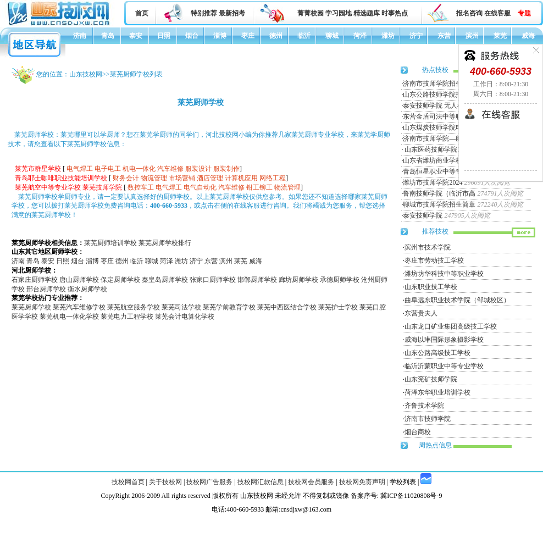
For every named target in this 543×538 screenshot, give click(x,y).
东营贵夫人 (421, 313)
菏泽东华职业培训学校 (437, 392)
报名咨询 (469, 13)
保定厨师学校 (120, 280)
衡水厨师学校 (87, 289)
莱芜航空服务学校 (133, 307)
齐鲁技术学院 (424, 405)
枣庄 (247, 36)
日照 (163, 36)
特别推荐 (204, 13)
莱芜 (500, 36)
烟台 (191, 36)
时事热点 (394, 13)
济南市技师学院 (428, 419)
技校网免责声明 (362, 482)
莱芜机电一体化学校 (69, 316)
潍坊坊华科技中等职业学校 (444, 274)
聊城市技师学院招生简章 (439, 204)
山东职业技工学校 (431, 287)
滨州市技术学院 (428, 247)
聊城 (332, 36)
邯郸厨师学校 (257, 280)
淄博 (219, 36)
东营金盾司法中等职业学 (439, 116)
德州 (275, 36)
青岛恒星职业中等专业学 (439, 171)
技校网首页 (128, 482)
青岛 (107, 36)
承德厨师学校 (339, 280)
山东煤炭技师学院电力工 (439, 127)
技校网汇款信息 (260, 482)
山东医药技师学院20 (433, 149)
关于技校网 (165, 482)
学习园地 (338, 13)
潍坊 (388, 36)
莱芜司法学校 (181, 307)
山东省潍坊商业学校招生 (439, 160)
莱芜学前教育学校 (229, 307)
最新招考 (232, 13)
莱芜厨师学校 (31, 307)
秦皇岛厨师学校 (165, 280)
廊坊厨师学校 (298, 280)
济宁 (416, 36)
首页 (141, 13)
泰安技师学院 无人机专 (436, 105)
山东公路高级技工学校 (437, 353)
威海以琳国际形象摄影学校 (444, 339)
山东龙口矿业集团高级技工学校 (451, 326)
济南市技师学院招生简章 (439, 83)
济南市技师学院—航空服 (439, 138)
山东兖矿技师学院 (431, 379)
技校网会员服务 (311, 482)
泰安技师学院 (422, 215)
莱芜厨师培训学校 (110, 243)
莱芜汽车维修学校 (79, 307)
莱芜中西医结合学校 (287, 307)
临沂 (304, 36)
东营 (444, 36)
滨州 (472, 36)
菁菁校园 (310, 13)
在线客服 (497, 13)
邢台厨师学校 (46, 289)
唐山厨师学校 (79, 280)
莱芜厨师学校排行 (164, 243)
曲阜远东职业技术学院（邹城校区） (457, 300)
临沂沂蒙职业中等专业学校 (444, 366)
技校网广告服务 (209, 482)
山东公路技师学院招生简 (439, 94)
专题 (524, 13)
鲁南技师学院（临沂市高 (439, 193)
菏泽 (360, 36)
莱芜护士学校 (338, 307)
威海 (528, 36)
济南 (79, 36)
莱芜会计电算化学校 (184, 316)
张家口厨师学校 (213, 280)
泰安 (135, 36)
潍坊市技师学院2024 (432, 182)
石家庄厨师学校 (35, 280)
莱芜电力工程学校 (127, 316)
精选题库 (366, 13)
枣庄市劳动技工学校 (434, 260)
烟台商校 (418, 432)
